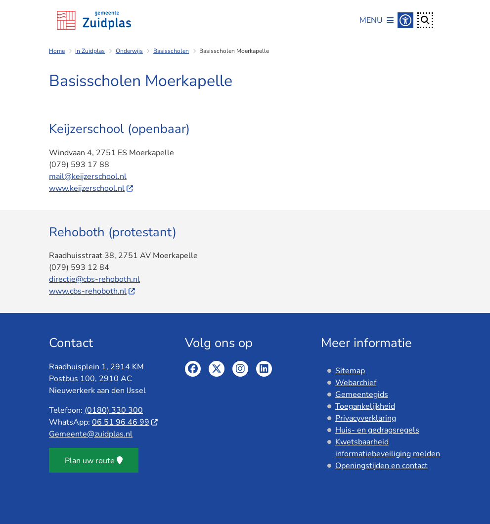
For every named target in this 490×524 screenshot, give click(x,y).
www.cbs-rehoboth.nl (92, 291)
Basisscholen (171, 51)
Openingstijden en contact (381, 465)
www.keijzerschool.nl (91, 188)
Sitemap (350, 370)
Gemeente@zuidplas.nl (91, 434)
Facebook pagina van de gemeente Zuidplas (193, 369)
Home (57, 51)
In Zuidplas (90, 51)
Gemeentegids (361, 394)
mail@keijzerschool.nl (88, 176)
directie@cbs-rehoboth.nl (94, 279)
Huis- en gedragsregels (377, 430)
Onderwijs (129, 51)
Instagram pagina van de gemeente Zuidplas (240, 369)
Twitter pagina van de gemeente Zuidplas (216, 369)
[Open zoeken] (425, 20)
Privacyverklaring (365, 418)
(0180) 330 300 (114, 410)
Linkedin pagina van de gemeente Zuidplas (264, 369)
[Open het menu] (376, 20)
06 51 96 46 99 (125, 422)
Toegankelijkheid (365, 406)
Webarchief (355, 382)
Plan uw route (94, 460)
